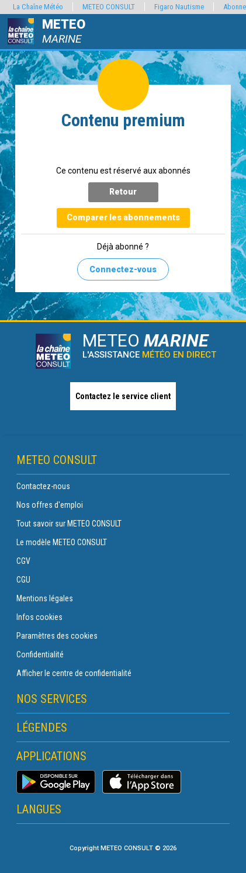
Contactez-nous (43, 486)
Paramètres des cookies (57, 635)
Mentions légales (44, 598)
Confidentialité (40, 654)
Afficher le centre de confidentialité (73, 673)
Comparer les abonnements (123, 217)
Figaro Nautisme (179, 6)
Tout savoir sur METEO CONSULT (69, 523)
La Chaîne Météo (38, 6)
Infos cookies (39, 617)
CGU (23, 579)
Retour (123, 191)
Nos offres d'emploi (49, 505)
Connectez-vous (123, 269)
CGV (23, 561)
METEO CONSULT (108, 6)
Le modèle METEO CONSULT (61, 542)
